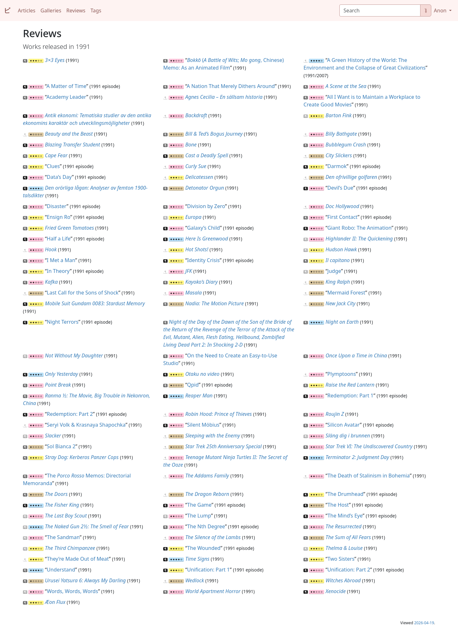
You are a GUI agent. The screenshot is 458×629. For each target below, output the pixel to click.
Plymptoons (341, 373)
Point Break (58, 384)
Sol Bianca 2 (61, 446)
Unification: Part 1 (208, 569)
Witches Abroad (343, 580)
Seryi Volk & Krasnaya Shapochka (86, 424)
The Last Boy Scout (66, 515)
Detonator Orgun (204, 187)
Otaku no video (202, 373)
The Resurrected (344, 526)
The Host (338, 504)
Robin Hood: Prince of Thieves (218, 413)
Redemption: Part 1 (350, 395)
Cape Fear (56, 155)
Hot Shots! (196, 249)
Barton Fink (339, 115)
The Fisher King (62, 504)
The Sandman (63, 537)
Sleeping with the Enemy (212, 435)
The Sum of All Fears (348, 537)
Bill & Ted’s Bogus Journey (213, 133)
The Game (199, 504)
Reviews (76, 10)
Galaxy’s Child (203, 227)
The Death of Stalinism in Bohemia (369, 475)
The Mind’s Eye (345, 515)
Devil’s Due (340, 187)
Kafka (51, 281)
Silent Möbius (203, 424)
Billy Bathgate (341, 133)
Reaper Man (198, 395)
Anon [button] (441, 10)
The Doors (56, 493)
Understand (61, 569)
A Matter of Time (66, 86)
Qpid (192, 384)
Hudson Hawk (341, 249)
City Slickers (339, 155)
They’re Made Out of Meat (78, 558)
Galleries (50, 10)
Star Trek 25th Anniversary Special (223, 446)
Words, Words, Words (72, 591)
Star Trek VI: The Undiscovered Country (369, 446)
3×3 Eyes (55, 60)
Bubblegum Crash (346, 144)
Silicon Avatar (343, 424)
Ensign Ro (58, 216)
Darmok (336, 166)
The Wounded (204, 547)
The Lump (199, 515)
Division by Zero (206, 206)
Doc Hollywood (342, 206)
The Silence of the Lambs (212, 537)
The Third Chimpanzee (70, 547)
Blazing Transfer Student (72, 144)
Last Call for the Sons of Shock (82, 292)
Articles (26, 10)
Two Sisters (341, 558)
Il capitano (338, 260)
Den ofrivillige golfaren (351, 176)
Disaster (56, 206)
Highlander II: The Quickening (359, 238)
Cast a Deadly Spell (206, 155)
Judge (334, 270)
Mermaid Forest (346, 292)
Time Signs (197, 558)
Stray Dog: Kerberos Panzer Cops (82, 457)
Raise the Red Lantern (350, 384)
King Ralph (338, 281)
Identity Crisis (203, 260)
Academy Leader (66, 96)
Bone (191, 144)
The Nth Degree (206, 526)
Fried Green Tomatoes (69, 227)
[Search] (379, 10)
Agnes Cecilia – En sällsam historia (223, 96)
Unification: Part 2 (348, 569)
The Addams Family (207, 475)
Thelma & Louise (344, 547)
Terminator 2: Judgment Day (357, 457)
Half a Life (59, 238)
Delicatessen (199, 176)
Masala (193, 292)
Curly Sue (195, 166)
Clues (53, 166)
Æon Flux (55, 602)
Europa (193, 216)
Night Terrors (63, 321)
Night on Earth (342, 321)
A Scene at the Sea (346, 86)
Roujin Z (335, 413)
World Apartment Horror (212, 591)
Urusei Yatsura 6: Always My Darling (85, 580)
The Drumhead (346, 493)
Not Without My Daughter (74, 355)
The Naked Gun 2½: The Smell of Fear (87, 526)
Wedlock (194, 580)
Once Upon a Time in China (356, 355)
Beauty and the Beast (69, 133)
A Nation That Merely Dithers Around (231, 86)
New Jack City (341, 303)
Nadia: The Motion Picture (214, 303)
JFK (188, 270)
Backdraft (196, 115)
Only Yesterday (61, 373)
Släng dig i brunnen (348, 435)
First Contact (342, 216)
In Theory (58, 270)
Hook (51, 249)
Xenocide (336, 591)
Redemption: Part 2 (70, 413)
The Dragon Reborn (207, 493)
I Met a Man (61, 260)
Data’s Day (59, 176)
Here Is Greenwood (206, 238)
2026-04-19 (424, 623)
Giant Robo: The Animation (359, 227)
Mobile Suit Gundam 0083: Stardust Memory (95, 303)
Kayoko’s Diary (201, 281)
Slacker (53, 435)
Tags (95, 10)
